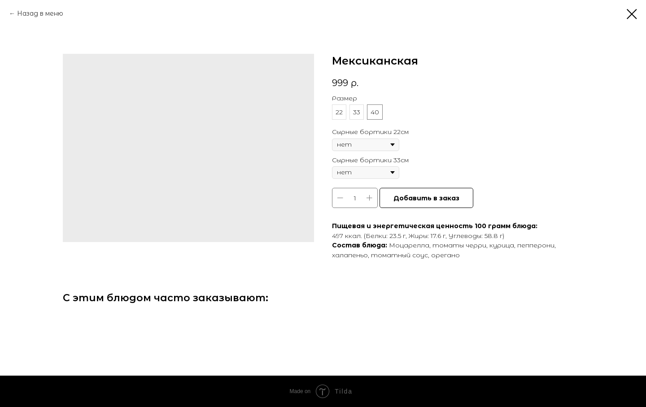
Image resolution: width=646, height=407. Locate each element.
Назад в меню (40, 13)
